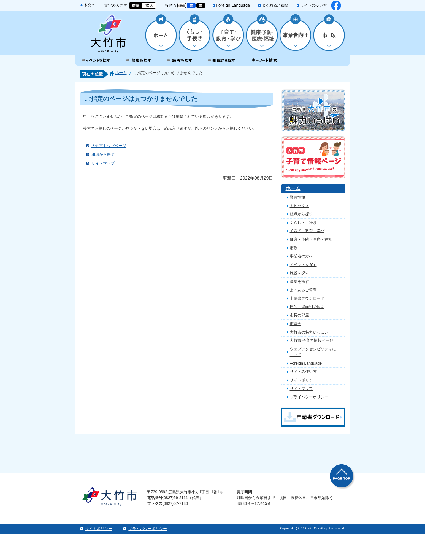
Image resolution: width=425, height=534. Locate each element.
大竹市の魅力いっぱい (309, 332)
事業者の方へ (301, 256)
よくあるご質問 (303, 290)
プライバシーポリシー (309, 397)
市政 (293, 248)
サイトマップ (103, 163)
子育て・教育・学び (307, 231)
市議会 (295, 323)
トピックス (299, 206)
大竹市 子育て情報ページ (311, 340)
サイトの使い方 (303, 371)
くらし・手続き (303, 222)
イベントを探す (303, 264)
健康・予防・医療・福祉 (311, 239)
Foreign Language (306, 363)
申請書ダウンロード (307, 298)
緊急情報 (297, 197)
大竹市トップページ (108, 145)
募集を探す (299, 281)
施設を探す (299, 273)
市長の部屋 (299, 315)
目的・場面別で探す (307, 307)
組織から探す (103, 154)
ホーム (121, 73)
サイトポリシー (303, 380)
